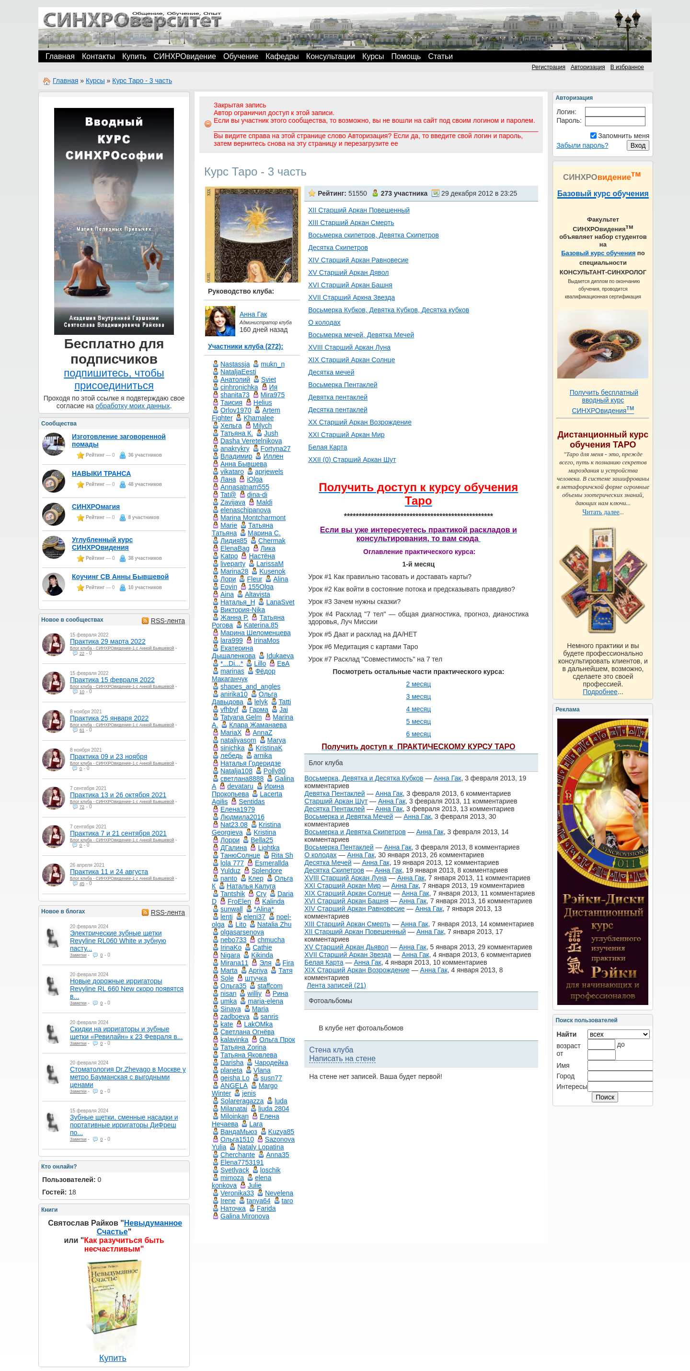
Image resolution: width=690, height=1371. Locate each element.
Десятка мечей (331, 372)
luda (281, 1101)
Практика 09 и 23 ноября (108, 756)
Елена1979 (237, 809)
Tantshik (232, 894)
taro (287, 1201)
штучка (256, 978)
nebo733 (233, 940)
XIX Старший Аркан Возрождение (357, 970)
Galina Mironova (244, 1216)
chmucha (271, 940)
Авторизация (588, 67)
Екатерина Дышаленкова (233, 652)
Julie (255, 1185)
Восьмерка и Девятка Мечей (348, 816)
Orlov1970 (236, 410)
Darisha (231, 1062)
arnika (263, 755)
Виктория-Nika (242, 610)
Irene (228, 1201)
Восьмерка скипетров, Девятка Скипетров (373, 235)
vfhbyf (229, 709)
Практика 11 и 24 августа (109, 871)
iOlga (255, 479)
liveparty (232, 563)
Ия (273, 387)
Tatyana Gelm (241, 717)
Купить (134, 56)
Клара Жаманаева (258, 725)
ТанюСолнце (240, 855)
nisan (228, 993)
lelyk (261, 702)
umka (228, 1001)
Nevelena (279, 1193)
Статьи (440, 56)
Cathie (262, 947)
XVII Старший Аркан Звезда (347, 954)
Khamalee (258, 418)
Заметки (78, 955)
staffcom (270, 986)
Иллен (273, 456)
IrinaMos (267, 640)
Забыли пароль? (582, 145)
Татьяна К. (236, 433)
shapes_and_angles (250, 686)
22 (82, 653)
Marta (229, 970)
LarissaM (270, 563)
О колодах (324, 322)
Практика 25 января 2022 (109, 718)
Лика (268, 548)
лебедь (231, 755)
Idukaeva (280, 656)
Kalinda (273, 901)
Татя (285, 970)
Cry (261, 894)
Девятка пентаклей (338, 397)
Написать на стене (342, 1058)
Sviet (268, 379)
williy (254, 993)
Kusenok (272, 571)
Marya (276, 740)
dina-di (257, 494)
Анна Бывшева (243, 464)
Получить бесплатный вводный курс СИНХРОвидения (604, 401)
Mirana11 (234, 963)
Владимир (236, 456)
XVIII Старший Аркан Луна (349, 347)
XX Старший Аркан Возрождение (360, 422)
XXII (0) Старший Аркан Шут (352, 459)
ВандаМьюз (238, 1131)
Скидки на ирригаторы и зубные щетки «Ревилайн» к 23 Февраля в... (126, 1032)
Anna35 (277, 1154)
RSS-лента (168, 621)
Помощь (406, 56)
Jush (271, 433)
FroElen (239, 901)
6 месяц (418, 734)
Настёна (262, 556)
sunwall (231, 909)
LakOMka (258, 1024)
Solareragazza (242, 1101)
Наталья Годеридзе (250, 763)
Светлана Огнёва (247, 1032)
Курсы (373, 56)
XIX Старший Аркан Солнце (351, 360)
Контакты (98, 56)
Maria (260, 1009)
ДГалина (233, 847)
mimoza (232, 1178)
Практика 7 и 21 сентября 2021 (118, 833)
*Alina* (264, 909)
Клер (256, 878)
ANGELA (234, 1085)
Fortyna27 (276, 448)
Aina (227, 594)
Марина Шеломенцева (255, 633)
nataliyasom (238, 740)
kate (226, 1024)
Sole (227, 978)
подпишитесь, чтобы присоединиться (114, 379)
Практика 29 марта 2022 (108, 641)
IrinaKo (231, 947)
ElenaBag (235, 548)
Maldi (264, 502)
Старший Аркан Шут (336, 801)
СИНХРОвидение (185, 56)
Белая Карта (327, 447)
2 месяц (418, 684)
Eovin (228, 587)
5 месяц (418, 721)
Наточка (233, 1208)
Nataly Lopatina (260, 1147)
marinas (232, 671)
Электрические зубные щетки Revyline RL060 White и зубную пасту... (118, 940)
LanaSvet (280, 602)
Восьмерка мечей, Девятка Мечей (361, 335)
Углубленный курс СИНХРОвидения (102, 543)
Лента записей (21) (336, 985)
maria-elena (265, 1001)
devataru (240, 786)
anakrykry (235, 448)
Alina (280, 579)
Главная (60, 56)
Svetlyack (234, 1170)
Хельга (231, 425)
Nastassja (235, 364)
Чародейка (271, 1062)
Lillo (260, 663)
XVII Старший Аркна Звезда (351, 297)
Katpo (229, 556)
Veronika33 (237, 1193)
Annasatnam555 (244, 487)
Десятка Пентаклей (334, 809)
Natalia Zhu (274, 924)
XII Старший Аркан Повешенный (359, 210)
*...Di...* (231, 663)
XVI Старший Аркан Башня (350, 285)
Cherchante (237, 1154)
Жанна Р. (234, 617)
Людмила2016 (242, 817)
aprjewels (269, 471)
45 (82, 883)
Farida (266, 1208)
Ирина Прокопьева (248, 790)
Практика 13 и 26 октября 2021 (118, 795)
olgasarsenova (242, 932)
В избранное (627, 67)
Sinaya (230, 1009)
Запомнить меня (623, 136)
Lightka (268, 847)
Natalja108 (236, 771)
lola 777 (232, 863)
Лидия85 (233, 540)
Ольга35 (233, 986)
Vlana (262, 1070)
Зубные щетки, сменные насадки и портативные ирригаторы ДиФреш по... (124, 1124)
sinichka (232, 748)
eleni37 (254, 917)
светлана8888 (242, 778)
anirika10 (234, 694)
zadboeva (235, 1016)
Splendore (267, 871)
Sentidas (251, 801)
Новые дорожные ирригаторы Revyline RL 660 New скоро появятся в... (127, 988)
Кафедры (282, 56)
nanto (228, 878)
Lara (256, 1124)
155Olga (261, 587)
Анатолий (235, 379)
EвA (283, 663)
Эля (265, 963)
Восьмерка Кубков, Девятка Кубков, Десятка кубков (388, 310)
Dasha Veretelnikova (251, 441)
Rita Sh (282, 855)
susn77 (271, 1078)
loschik (270, 1170)
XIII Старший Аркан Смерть (351, 222)
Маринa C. (264, 533)
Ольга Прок (277, 1039)
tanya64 (259, 1201)
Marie (228, 525)
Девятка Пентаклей (334, 793)
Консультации (330, 56)
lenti (226, 917)
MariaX (231, 732)
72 (82, 806)
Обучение (240, 56)
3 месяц (418, 696)
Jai (283, 709)
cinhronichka (239, 387)
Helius (262, 402)
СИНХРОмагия (96, 506)
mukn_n (273, 364)
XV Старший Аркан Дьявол (346, 947)
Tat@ (228, 494)
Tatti (285, 702)
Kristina (264, 832)
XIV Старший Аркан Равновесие (358, 260)
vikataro (232, 471)
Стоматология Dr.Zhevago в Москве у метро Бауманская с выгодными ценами (128, 1076)
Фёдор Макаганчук (244, 675)
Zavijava (232, 502)
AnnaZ (262, 732)
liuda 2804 (273, 1108)
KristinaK (268, 748)
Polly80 (275, 771)
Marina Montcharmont (253, 517)
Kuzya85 (281, 1131)
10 (82, 691)
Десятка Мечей (327, 862)
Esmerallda (271, 863)
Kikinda (262, 955)
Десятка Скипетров (338, 247)
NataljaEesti (238, 372)
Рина (280, 993)
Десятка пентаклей (338, 410)
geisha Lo (235, 1078)
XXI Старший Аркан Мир (346, 434)
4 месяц (418, 709)
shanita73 (235, 395)
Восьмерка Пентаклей (342, 385)
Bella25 (262, 840)
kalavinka (234, 1039)
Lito (240, 924)
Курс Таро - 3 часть (142, 80)
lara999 (231, 640)
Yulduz (230, 871)
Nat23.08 (234, 824)
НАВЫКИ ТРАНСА (101, 473)
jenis (249, 1093)
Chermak (272, 540)
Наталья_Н (237, 602)
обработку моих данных (132, 406)
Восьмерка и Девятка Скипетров (354, 832)
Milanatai (233, 1108)
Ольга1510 (237, 1139)
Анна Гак (253, 314)
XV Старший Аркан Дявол (348, 272)
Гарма (258, 709)
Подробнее (600, 692)
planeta (231, 1070)
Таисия (231, 402)
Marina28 (234, 571)
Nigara (230, 955)
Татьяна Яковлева (248, 1055)
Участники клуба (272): (245, 346)
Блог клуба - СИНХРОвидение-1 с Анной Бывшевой (122, 648)
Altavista (257, 594)
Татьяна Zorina (243, 1047)
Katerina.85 (261, 625)
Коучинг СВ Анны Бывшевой (120, 576)
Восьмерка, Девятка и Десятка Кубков (363, 778)
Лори (228, 579)
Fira (288, 963)
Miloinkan (234, 1116)
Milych (262, 425)
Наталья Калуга (251, 886)
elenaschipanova (245, 510)
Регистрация (548, 67)
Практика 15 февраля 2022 (112, 680)
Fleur (254, 579)
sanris (269, 1016)
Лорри (230, 840)
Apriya (258, 970)
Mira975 (273, 395)
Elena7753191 (242, 1162)
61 (82, 730)
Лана (228, 479)
